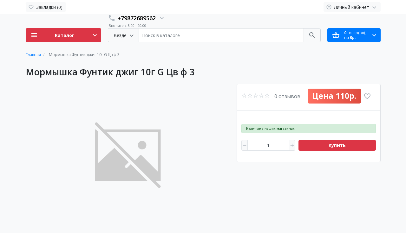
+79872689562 (137, 18)
